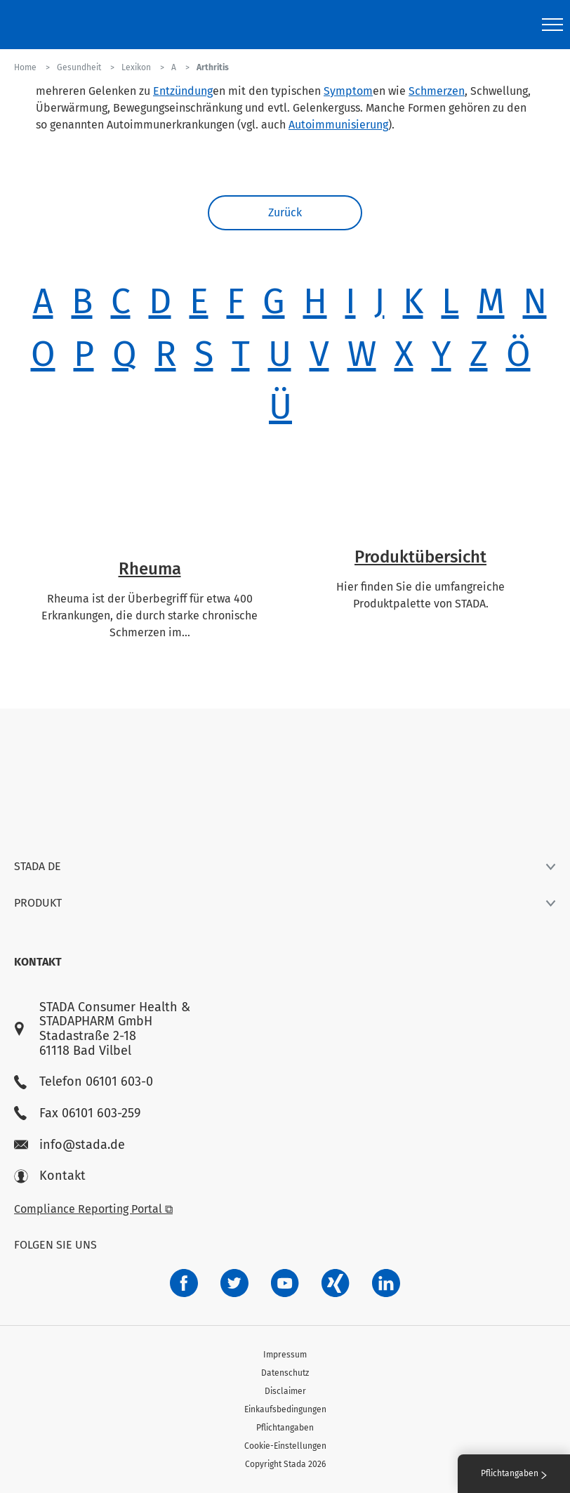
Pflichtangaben (285, 1428)
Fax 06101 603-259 (77, 1113)
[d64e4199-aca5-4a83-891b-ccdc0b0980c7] (386, 1283)
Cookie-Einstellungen (285, 1446)
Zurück (285, 212)
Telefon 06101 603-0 (83, 1081)
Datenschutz (285, 1373)
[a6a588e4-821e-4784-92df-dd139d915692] (234, 1283)
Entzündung (183, 91)
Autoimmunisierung (338, 124)
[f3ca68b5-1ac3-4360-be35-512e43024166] (285, 1283)
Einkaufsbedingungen (285, 1409)
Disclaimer (285, 1391)
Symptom (348, 91)
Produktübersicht (420, 557)
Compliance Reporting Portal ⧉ (93, 1209)
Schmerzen (437, 91)
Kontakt (50, 1176)
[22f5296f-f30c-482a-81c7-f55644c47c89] (336, 1283)
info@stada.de (69, 1145)
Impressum (285, 1355)
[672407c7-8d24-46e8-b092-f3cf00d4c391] (184, 1283)
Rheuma (150, 569)
